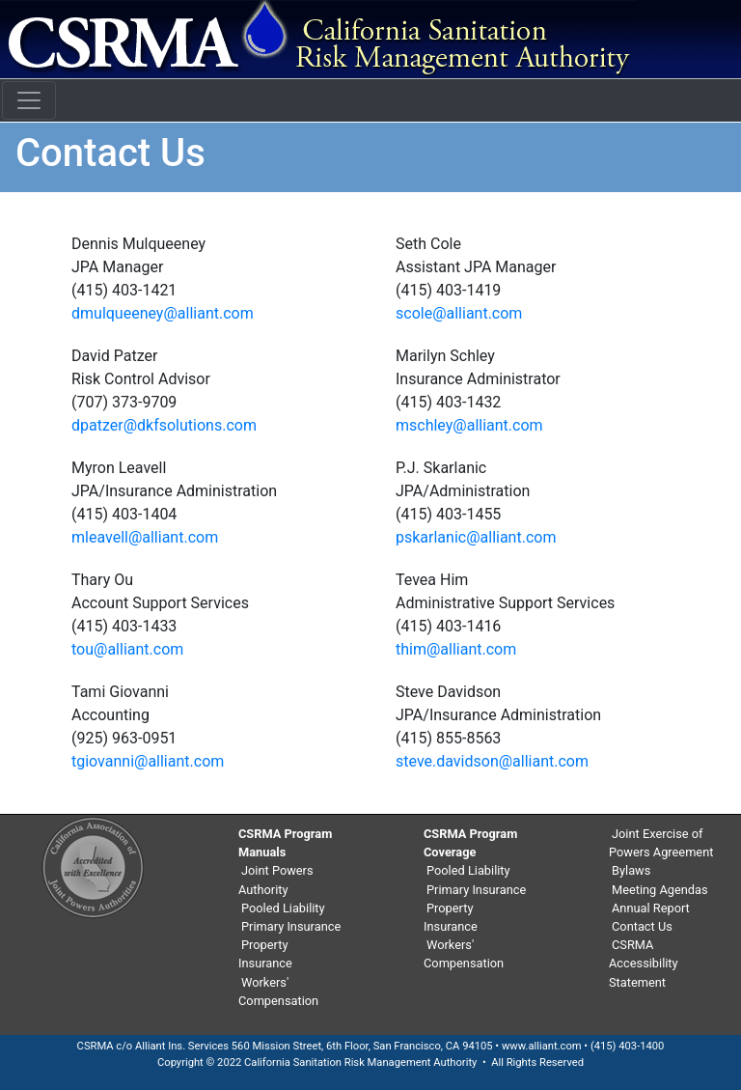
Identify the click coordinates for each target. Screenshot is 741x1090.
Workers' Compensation (278, 991)
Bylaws (631, 870)
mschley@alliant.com (469, 425)
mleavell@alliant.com (144, 537)
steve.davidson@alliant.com (492, 761)
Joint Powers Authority (276, 879)
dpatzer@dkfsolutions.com (164, 425)
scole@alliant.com (459, 313)
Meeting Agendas (660, 889)
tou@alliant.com (127, 649)
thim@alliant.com (456, 649)
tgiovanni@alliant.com (147, 761)
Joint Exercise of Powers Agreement (661, 842)
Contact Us (642, 926)
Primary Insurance (291, 926)
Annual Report (651, 908)
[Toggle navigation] (29, 100)
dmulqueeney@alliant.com (162, 313)
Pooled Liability (283, 908)
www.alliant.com (542, 1046)
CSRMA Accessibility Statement (643, 963)
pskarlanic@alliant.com (476, 537)
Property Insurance (265, 953)
